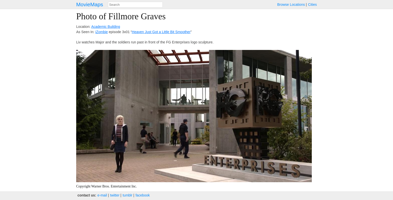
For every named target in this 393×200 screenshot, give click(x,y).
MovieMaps (89, 4)
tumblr (127, 195)
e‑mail (102, 195)
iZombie (101, 32)
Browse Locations (291, 5)
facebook (143, 195)
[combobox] (135, 5)
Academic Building (105, 27)
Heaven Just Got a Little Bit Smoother (161, 32)
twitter (114, 195)
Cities (312, 5)
